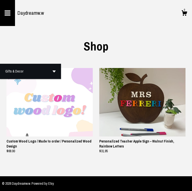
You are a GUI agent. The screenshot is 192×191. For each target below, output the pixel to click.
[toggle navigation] (7, 13)
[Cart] (184, 14)
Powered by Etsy (43, 183)
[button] (30, 71)
